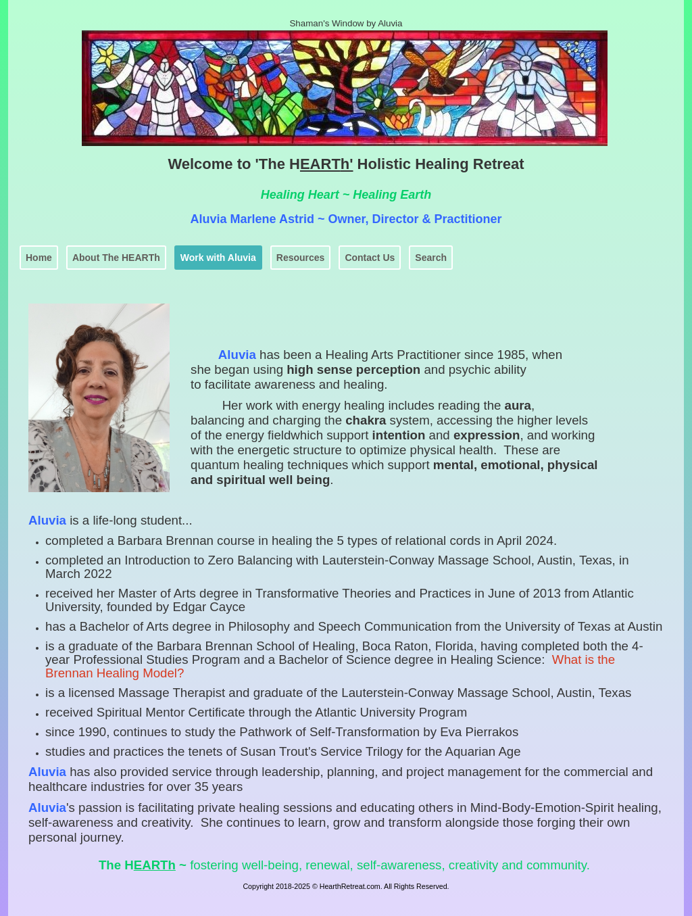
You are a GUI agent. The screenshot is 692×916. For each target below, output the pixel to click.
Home (39, 257)
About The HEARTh (116, 257)
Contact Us (370, 257)
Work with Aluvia (218, 257)
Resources (300, 257)
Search (431, 257)
